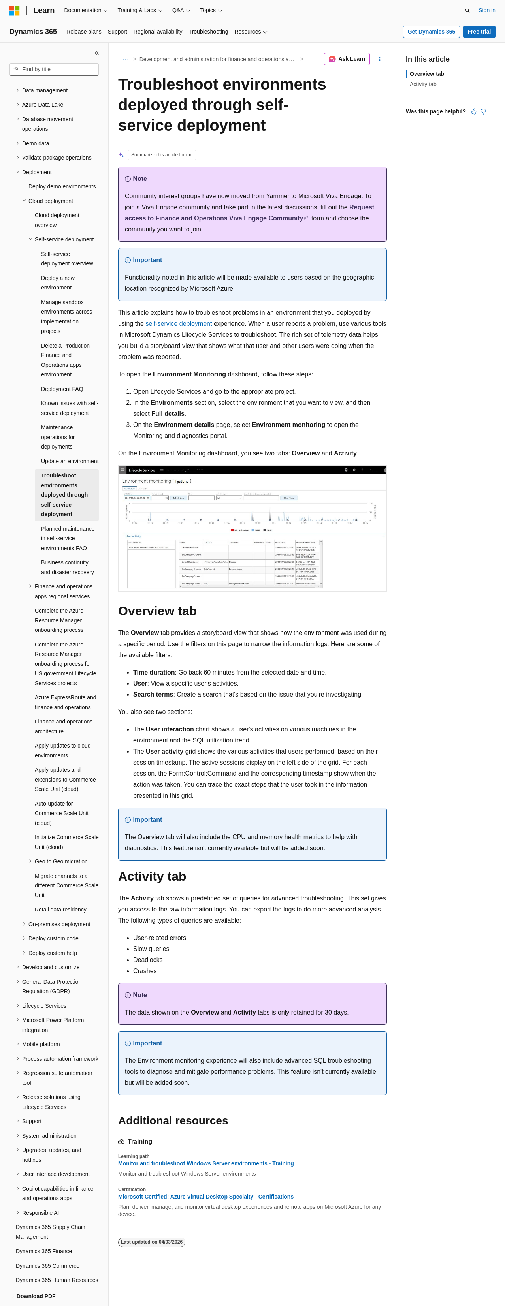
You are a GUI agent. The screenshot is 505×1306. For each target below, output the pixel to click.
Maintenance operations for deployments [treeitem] (58, 410)
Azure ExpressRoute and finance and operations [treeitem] (65, 675)
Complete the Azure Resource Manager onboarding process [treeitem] (59, 593)
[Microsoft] (14, 11)
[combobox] (54, 69)
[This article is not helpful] (483, 111)
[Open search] (467, 11)
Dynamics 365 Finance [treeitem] (44, 1224)
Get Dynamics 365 (432, 31)
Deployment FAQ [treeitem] (62, 362)
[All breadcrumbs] (125, 59)
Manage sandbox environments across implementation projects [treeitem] (66, 289)
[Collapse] (97, 53)
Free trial (479, 31)
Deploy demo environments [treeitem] (62, 159)
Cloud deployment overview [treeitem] (57, 193)
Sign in (487, 10)
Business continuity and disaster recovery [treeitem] (67, 540)
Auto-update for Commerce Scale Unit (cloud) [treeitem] (62, 786)
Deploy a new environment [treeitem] (58, 256)
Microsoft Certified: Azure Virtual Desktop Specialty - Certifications (206, 1196)
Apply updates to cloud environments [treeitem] (63, 723)
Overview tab (427, 74)
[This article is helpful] (474, 111)
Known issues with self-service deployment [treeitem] (70, 381)
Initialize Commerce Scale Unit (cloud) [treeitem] (67, 815)
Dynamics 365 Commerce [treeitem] (47, 1238)
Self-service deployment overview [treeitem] (67, 232)
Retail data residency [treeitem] (61, 882)
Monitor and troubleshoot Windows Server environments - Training (206, 1163)
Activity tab (423, 84)
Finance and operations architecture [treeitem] (63, 699)
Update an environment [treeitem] (70, 434)
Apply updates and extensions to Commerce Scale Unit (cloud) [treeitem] (65, 752)
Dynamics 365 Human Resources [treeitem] (57, 1253)
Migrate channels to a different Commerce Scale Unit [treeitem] (67, 858)
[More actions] (380, 59)
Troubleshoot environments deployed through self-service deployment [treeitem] (64, 467)
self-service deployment (178, 323)
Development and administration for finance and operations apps (218, 59)
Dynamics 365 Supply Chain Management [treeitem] (50, 1205)
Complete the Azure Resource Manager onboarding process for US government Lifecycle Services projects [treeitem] (65, 636)
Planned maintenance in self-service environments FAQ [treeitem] (67, 511)
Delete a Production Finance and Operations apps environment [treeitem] (65, 333)
